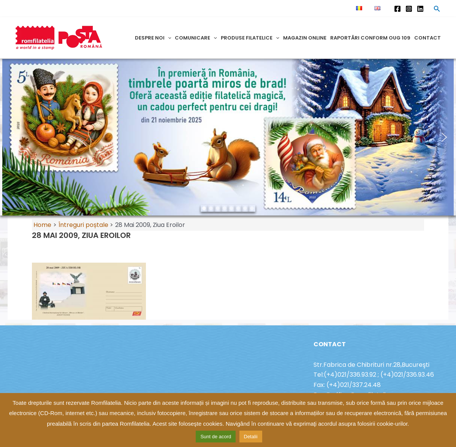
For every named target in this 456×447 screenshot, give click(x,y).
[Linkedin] (420, 8)
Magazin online (304, 37)
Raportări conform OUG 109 (370, 37)
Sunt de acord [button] (215, 436)
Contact (427, 37)
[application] (168, 37)
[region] (228, 137)
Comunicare (196, 37)
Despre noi (153, 37)
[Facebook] (397, 8)
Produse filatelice (250, 37)
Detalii (251, 436)
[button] (12, 137)
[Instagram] (408, 8)
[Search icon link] (437, 10)
